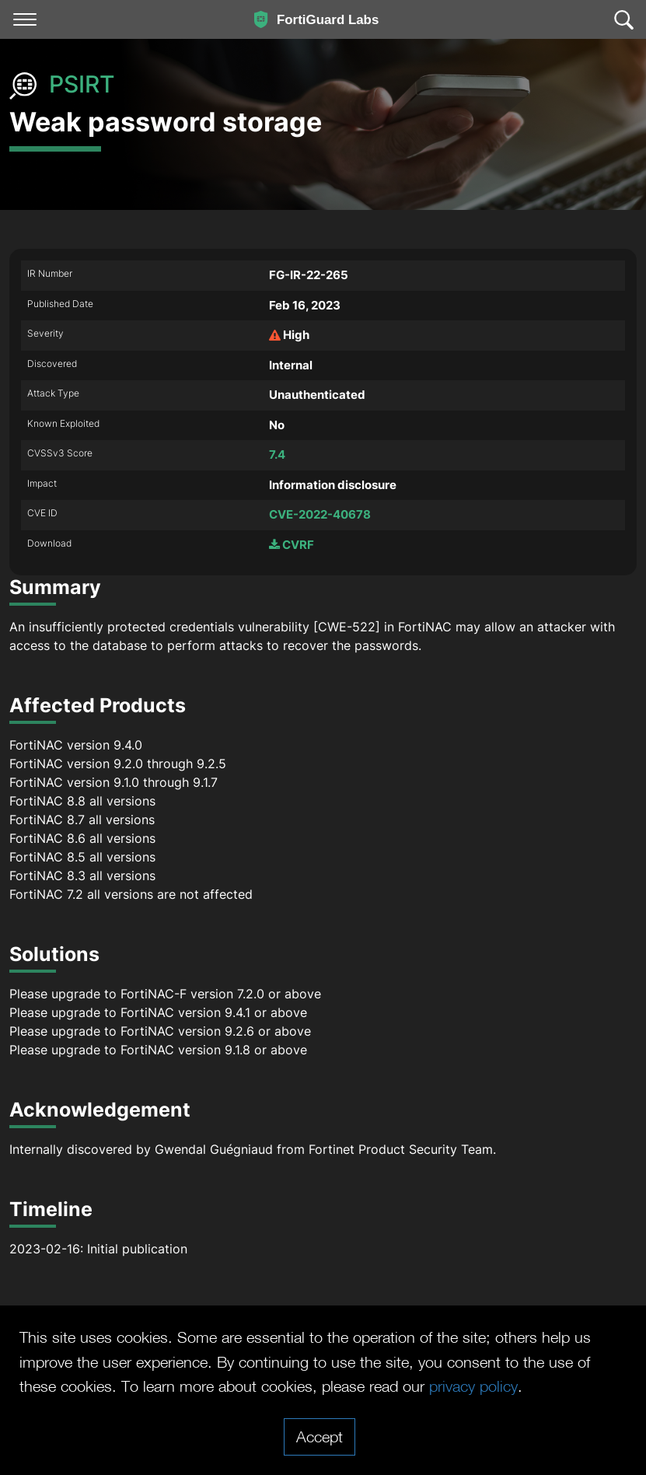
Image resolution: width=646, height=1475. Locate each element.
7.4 (277, 454)
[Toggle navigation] (24, 19)
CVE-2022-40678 (320, 514)
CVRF (291, 544)
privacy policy (473, 1385)
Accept (319, 1436)
